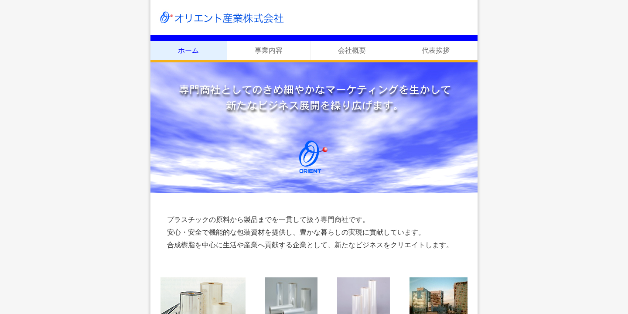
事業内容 (269, 50)
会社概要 (352, 50)
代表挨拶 (436, 50)
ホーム (188, 50)
